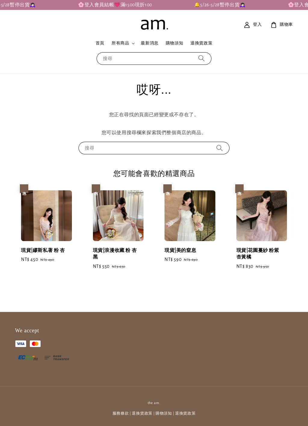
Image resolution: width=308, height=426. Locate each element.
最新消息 (149, 43)
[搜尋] (201, 58)
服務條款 (120, 413)
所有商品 (120, 43)
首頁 (100, 43)
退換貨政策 (201, 43)
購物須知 (174, 43)
